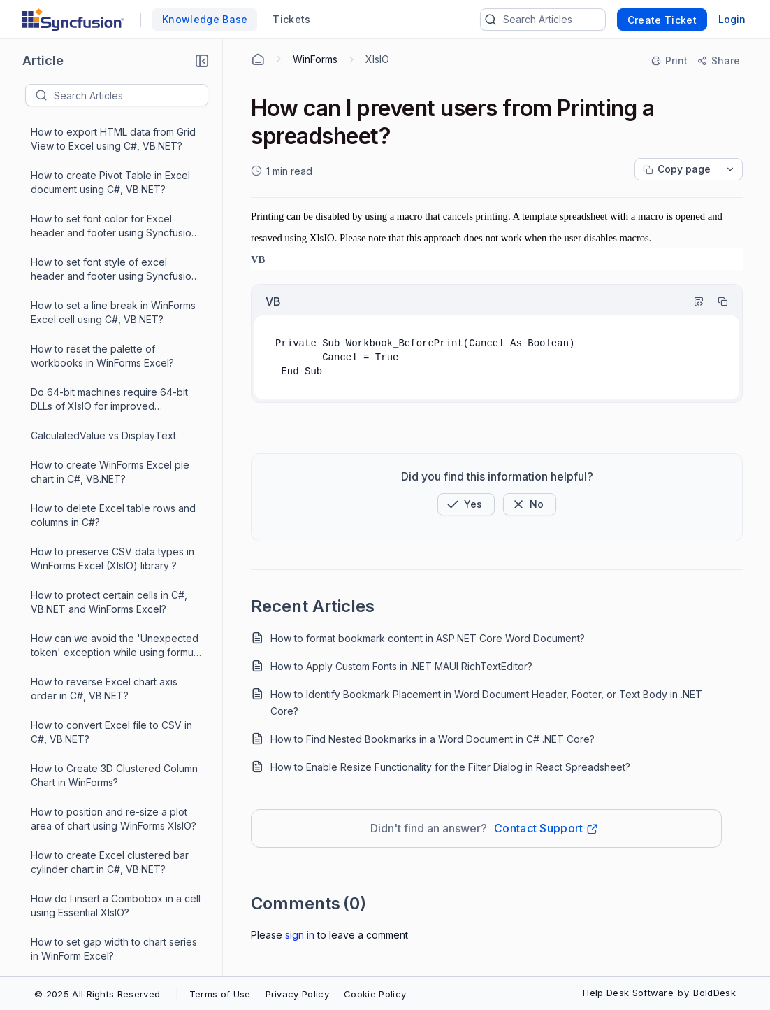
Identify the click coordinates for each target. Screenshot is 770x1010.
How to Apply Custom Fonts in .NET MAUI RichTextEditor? (401, 666)
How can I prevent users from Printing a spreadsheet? (103, 417)
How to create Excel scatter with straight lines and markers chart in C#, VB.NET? (107, 504)
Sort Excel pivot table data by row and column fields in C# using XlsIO (111, 880)
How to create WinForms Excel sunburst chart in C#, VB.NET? (101, 374)
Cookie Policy (375, 994)
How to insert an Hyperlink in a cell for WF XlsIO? (110, 244)
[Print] (670, 61)
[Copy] (716, 301)
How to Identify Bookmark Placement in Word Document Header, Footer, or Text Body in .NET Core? (486, 702)
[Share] (718, 61)
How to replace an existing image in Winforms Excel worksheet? (113, 707)
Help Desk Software (628, 992)
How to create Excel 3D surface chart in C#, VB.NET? (104, 461)
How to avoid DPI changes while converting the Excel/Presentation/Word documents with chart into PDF (115, 750)
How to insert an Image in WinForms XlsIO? (112, 330)
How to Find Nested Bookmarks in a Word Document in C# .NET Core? (432, 739)
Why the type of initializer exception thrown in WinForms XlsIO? (114, 924)
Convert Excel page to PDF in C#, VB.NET (108, 663)
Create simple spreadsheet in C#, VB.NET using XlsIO (108, 837)
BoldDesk (714, 992)
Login (732, 19)
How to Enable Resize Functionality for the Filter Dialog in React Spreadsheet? (450, 767)
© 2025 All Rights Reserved (97, 994)
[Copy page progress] (676, 169)
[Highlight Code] (692, 301)
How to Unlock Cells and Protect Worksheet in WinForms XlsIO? (105, 547)
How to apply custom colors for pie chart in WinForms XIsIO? (112, 591)
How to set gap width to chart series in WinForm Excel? (114, 157)
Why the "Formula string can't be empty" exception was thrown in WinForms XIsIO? (106, 967)
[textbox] (131, 95)
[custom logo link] (73, 19)
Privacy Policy (297, 994)
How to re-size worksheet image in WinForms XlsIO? (111, 287)
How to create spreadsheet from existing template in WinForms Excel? (115, 793)
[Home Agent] (258, 59)
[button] (202, 61)
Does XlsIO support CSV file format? (114, 627)
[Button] (529, 504)
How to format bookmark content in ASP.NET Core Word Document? (427, 638)
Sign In (299, 935)
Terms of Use (220, 994)
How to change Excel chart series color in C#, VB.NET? (108, 200)
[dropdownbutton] (730, 169)
